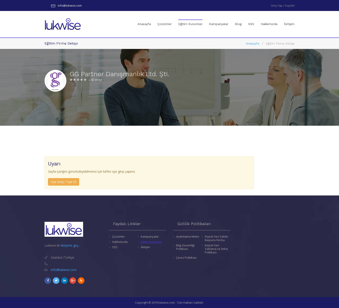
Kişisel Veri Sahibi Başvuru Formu (216, 238)
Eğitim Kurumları (151, 242)
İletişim (289, 24)
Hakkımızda (269, 24)
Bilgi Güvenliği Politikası (185, 247)
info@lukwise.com (70, 5)
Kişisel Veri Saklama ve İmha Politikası (216, 249)
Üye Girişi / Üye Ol (63, 182)
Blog (238, 24)
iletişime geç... (70, 245)
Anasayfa (144, 24)
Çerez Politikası (186, 257)
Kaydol (289, 5)
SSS (251, 24)
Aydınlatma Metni (187, 236)
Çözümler (164, 24)
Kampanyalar (218, 24)
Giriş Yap (276, 5)
